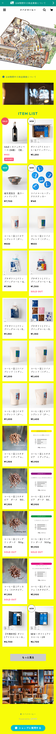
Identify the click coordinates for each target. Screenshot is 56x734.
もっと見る (28, 657)
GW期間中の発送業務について (19, 77)
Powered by (28, 719)
